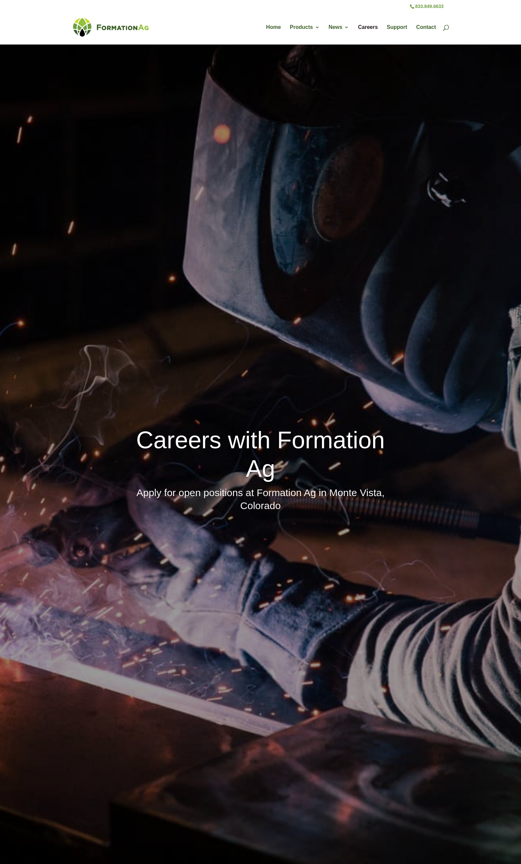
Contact (426, 27)
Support (397, 27)
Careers (368, 27)
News (336, 27)
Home (273, 27)
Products (301, 27)
